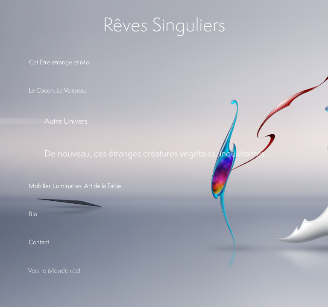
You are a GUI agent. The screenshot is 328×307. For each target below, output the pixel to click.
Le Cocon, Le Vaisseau (58, 90)
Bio (33, 214)
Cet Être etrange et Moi (60, 62)
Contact (39, 242)
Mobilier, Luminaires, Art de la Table (75, 186)
